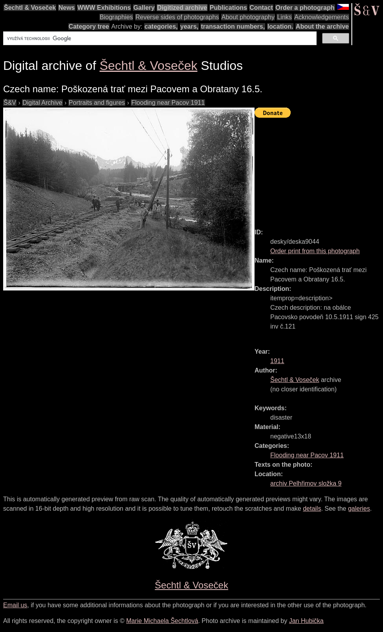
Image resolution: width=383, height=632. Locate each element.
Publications (228, 7)
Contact (261, 7)
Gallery (143, 7)
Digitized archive (182, 7)
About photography (248, 17)
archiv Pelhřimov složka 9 (305, 483)
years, (189, 26)
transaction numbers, (233, 26)
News (67, 7)
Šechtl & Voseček (30, 7)
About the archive (322, 26)
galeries (359, 508)
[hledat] (159, 38)
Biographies (116, 17)
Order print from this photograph (315, 251)
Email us (15, 605)
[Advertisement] (319, 170)
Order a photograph (304, 7)
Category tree (89, 26)
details (312, 508)
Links (284, 17)
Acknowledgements (321, 17)
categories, (161, 26)
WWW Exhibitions (104, 7)
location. (280, 26)
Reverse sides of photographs (177, 17)
